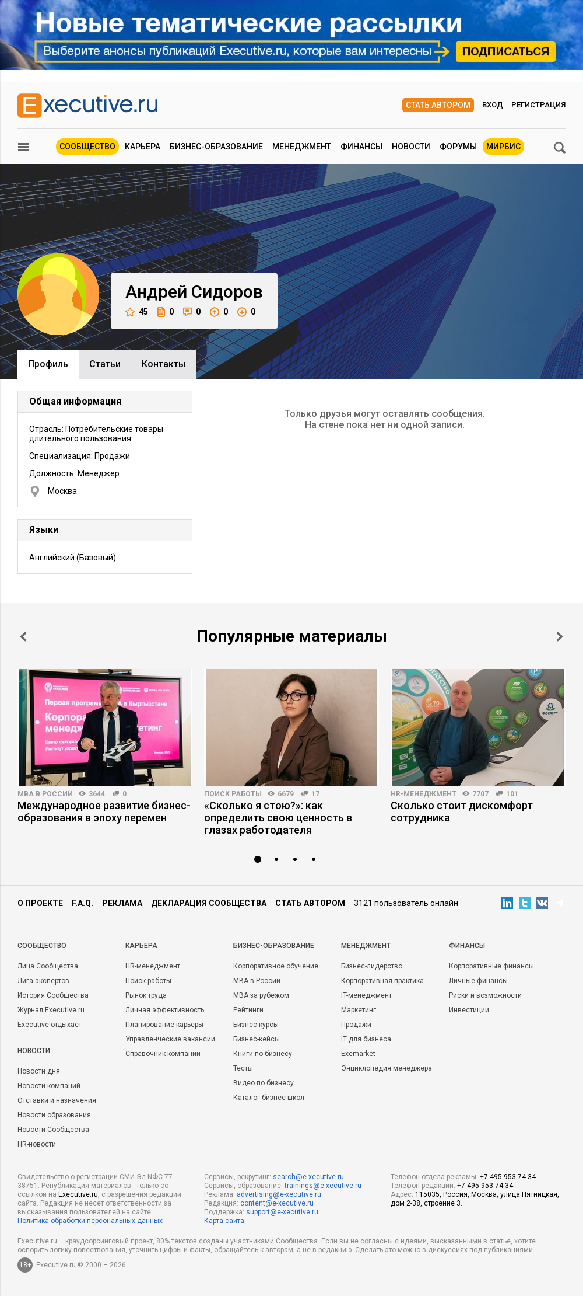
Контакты (164, 364)
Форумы (458, 146)
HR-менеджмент (423, 794)
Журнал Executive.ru (51, 1010)
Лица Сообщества (47, 966)
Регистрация (538, 104)
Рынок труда (146, 995)
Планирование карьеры (164, 1024)
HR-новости (36, 1144)
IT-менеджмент (366, 995)
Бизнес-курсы (256, 1024)
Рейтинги (248, 1010)
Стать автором (438, 105)
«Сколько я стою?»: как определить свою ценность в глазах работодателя (278, 817)
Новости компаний (48, 1086)
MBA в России (45, 794)
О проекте (40, 903)
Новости (411, 146)
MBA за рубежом (261, 995)
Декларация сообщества (208, 903)
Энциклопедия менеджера (386, 1068)
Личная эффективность (164, 1010)
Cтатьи (105, 364)
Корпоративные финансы (491, 966)
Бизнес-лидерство (371, 966)
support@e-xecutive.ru (282, 1212)
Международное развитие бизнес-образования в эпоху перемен (104, 811)
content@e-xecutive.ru (277, 1203)
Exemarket (358, 1054)
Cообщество (41, 946)
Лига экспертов (43, 981)
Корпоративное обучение (275, 966)
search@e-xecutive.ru (308, 1177)
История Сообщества (53, 995)
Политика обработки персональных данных (90, 1221)
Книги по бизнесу (262, 1054)
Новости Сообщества (53, 1130)
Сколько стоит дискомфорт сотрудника (462, 811)
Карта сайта (224, 1221)
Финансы (361, 146)
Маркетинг (358, 1010)
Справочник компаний (163, 1054)
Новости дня (38, 1071)
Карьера (142, 146)
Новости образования (54, 1115)
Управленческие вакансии (170, 1039)
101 (512, 794)
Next (560, 636)
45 (136, 312)
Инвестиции (469, 1010)
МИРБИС (503, 146)
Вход (492, 104)
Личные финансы (478, 981)
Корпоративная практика (382, 981)
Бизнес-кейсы (256, 1039)
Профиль (48, 364)
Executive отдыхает (49, 1024)
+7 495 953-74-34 (508, 1177)
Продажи (356, 1024)
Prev (23, 636)
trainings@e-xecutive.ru (323, 1186)
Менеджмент (301, 146)
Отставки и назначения (56, 1100)
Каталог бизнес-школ (268, 1097)
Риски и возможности (485, 995)
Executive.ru (78, 1194)
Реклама (122, 903)
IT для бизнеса (366, 1039)
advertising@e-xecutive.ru (279, 1194)
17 (315, 794)
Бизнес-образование (216, 146)
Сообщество (87, 146)
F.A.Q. (82, 903)
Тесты (243, 1068)
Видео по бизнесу (263, 1083)
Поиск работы (233, 794)
